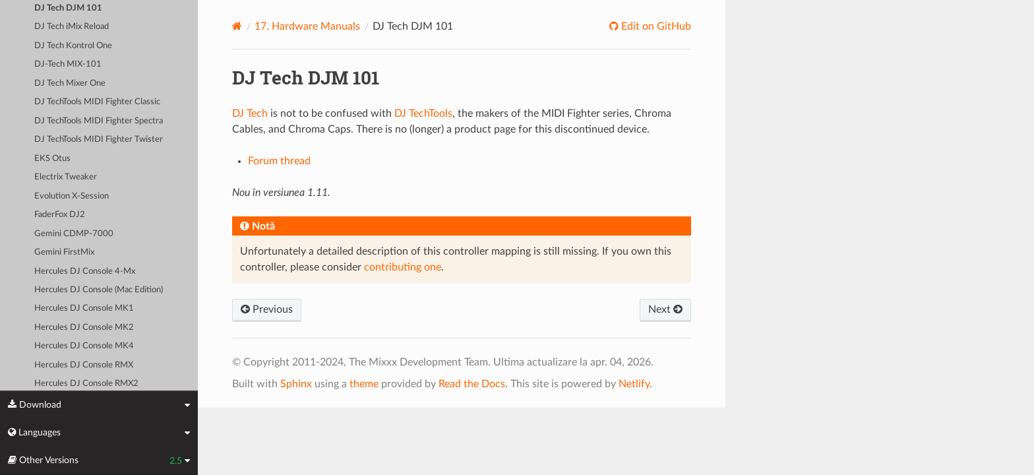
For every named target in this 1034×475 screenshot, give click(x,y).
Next (665, 309)
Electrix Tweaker (65, 177)
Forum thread (279, 161)
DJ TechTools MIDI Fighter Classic (97, 102)
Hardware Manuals (307, 26)
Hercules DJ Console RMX (83, 365)
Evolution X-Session (71, 196)
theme (364, 384)
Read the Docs (472, 384)
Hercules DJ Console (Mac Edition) (98, 290)
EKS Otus (52, 158)
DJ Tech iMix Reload (71, 26)
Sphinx (296, 384)
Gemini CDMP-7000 (73, 234)
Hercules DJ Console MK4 (84, 346)
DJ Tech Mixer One (70, 83)
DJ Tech (250, 113)
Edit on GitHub (655, 26)
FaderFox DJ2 (59, 214)
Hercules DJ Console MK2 (84, 327)
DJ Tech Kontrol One (73, 46)
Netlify (634, 384)
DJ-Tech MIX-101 (68, 64)
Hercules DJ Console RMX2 (86, 383)
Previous (267, 309)
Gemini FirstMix (64, 252)
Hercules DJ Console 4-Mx (84, 271)
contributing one (402, 267)
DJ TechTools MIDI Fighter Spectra (98, 121)
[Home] (237, 26)
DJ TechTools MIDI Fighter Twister (98, 139)
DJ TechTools (423, 113)
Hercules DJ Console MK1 (84, 308)
